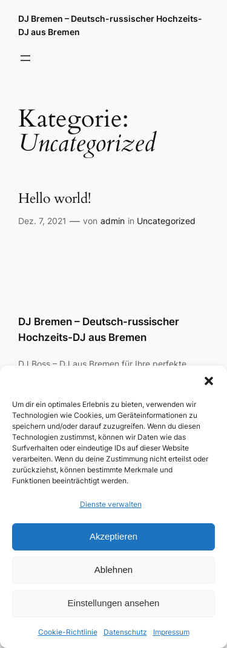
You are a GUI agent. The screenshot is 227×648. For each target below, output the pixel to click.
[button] (209, 381)
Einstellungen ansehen (114, 603)
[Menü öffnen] (25, 58)
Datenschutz (125, 631)
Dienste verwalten (111, 504)
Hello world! (54, 199)
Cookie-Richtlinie (67, 631)
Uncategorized (166, 221)
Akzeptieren (113, 536)
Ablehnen (113, 569)
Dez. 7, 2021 (42, 221)
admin (112, 221)
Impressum (171, 631)
